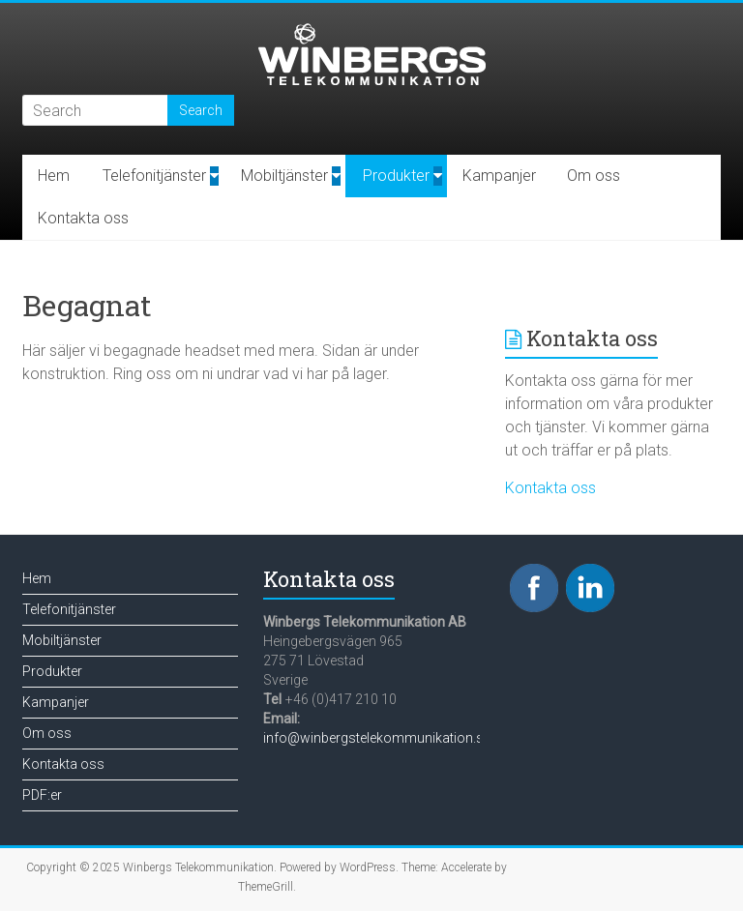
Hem (54, 175)
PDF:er (42, 795)
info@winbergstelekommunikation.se (376, 738)
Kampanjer (499, 175)
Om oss (593, 175)
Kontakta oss (83, 218)
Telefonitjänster (154, 175)
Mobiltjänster (284, 175)
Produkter (396, 175)
